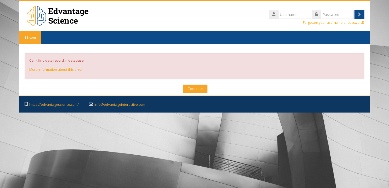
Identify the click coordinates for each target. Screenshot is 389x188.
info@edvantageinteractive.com (119, 105)
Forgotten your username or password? (333, 22)
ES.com (30, 37)
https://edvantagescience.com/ (54, 105)
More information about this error (56, 69)
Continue (195, 88)
